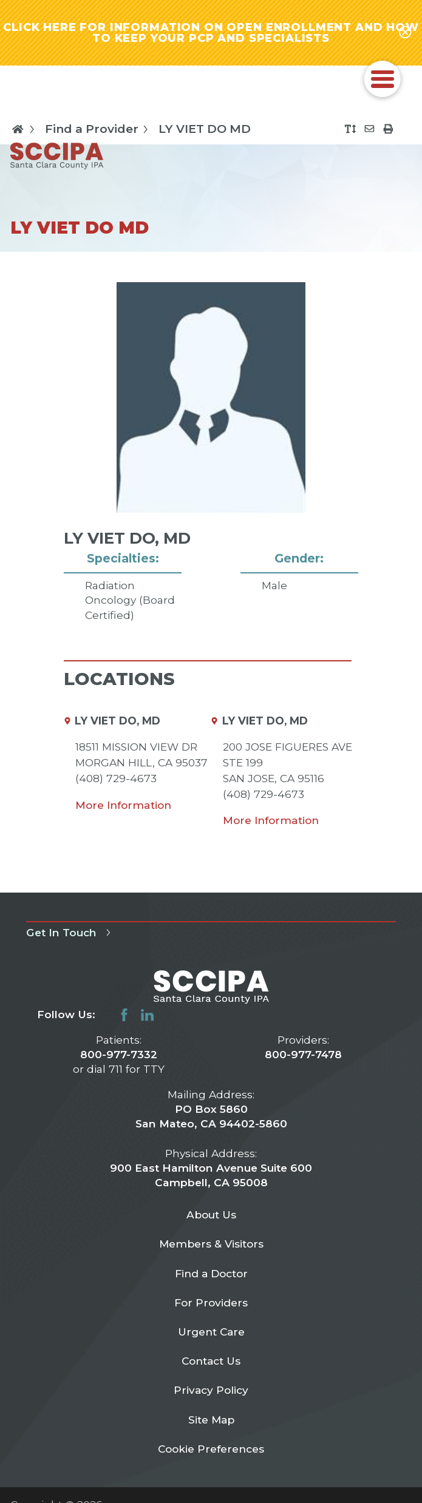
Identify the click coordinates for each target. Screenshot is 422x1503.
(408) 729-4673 (116, 780)
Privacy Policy (211, 1392)
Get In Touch (70, 934)
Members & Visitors (211, 1246)
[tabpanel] (211, 470)
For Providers (211, 1305)
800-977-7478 (303, 1056)
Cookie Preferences (211, 1451)
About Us (211, 1216)
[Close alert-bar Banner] (405, 34)
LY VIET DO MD (204, 131)
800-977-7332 (118, 1056)
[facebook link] (124, 1016)
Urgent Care (211, 1334)
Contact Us (211, 1363)
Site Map (211, 1422)
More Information (123, 806)
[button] (382, 81)
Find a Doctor (211, 1275)
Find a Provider (98, 131)
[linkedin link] (147, 1016)
